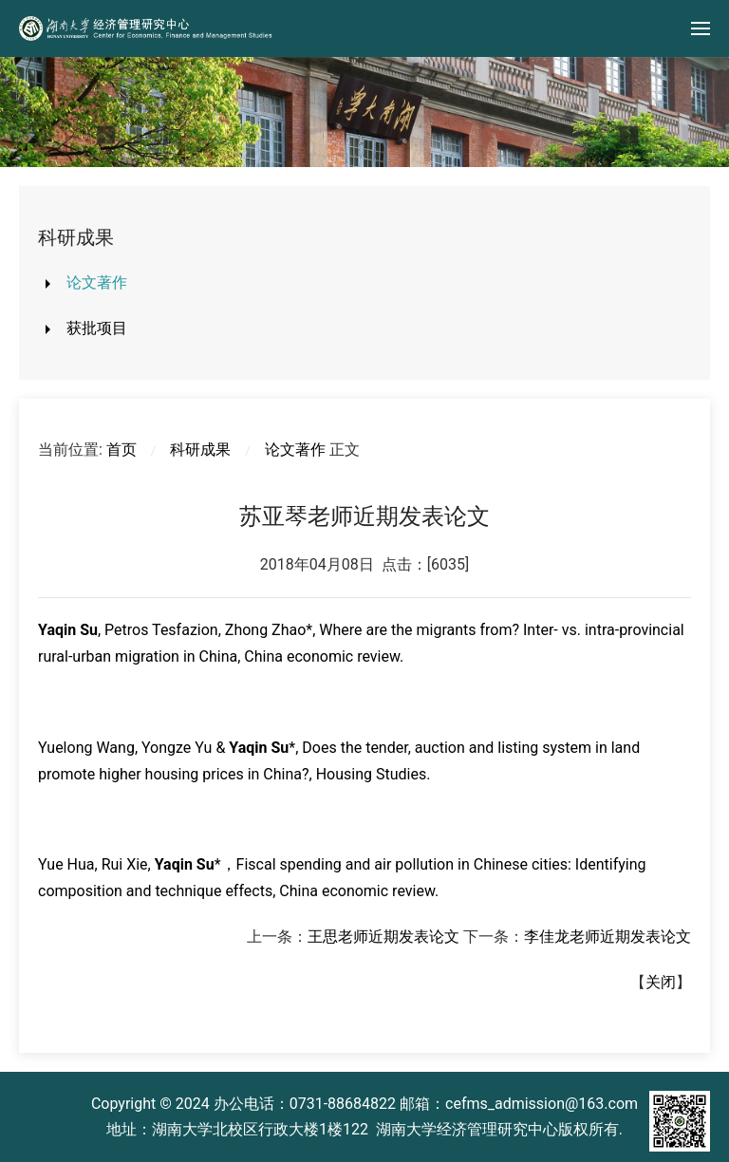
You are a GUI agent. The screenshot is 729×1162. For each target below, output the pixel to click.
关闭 (660, 982)
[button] (700, 28)
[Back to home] (147, 28)
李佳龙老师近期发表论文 (607, 937)
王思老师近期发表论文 (383, 937)
